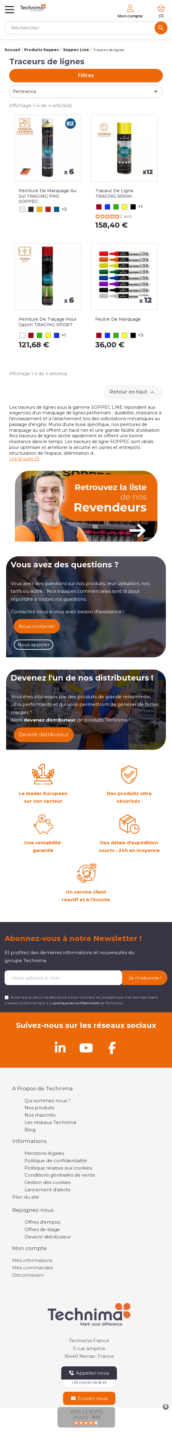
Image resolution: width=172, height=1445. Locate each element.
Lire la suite (21, 458)
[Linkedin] (60, 1048)
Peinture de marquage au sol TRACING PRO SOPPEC (47, 196)
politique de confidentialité (76, 1003)
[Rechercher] (86, 28)
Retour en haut (133, 392)
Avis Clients (86, 1412)
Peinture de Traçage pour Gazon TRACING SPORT (48, 321)
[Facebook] (112, 1048)
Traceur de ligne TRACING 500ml (114, 193)
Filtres (86, 75)
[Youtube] (86, 1048)
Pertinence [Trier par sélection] (86, 91)
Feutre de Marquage (118, 319)
